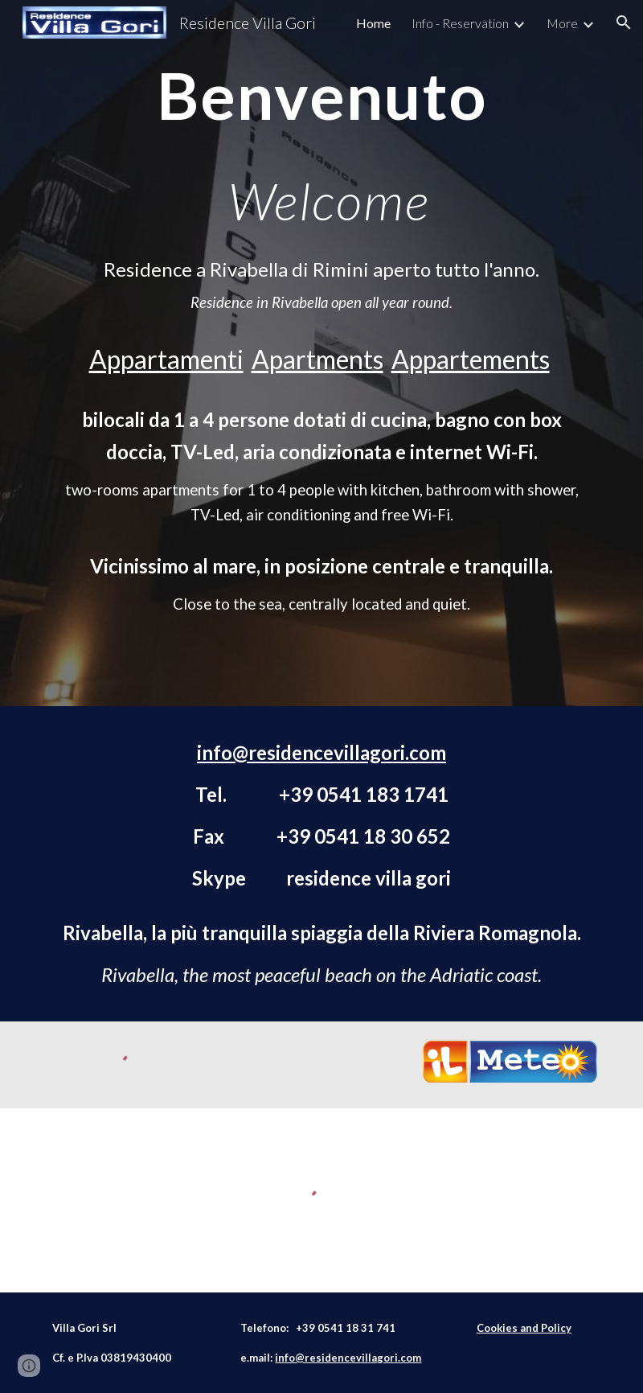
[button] (623, 22)
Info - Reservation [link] (460, 23)
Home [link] (373, 23)
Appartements (470, 359)
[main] (321, 144)
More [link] (562, 23)
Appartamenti (166, 359)
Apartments (317, 359)
